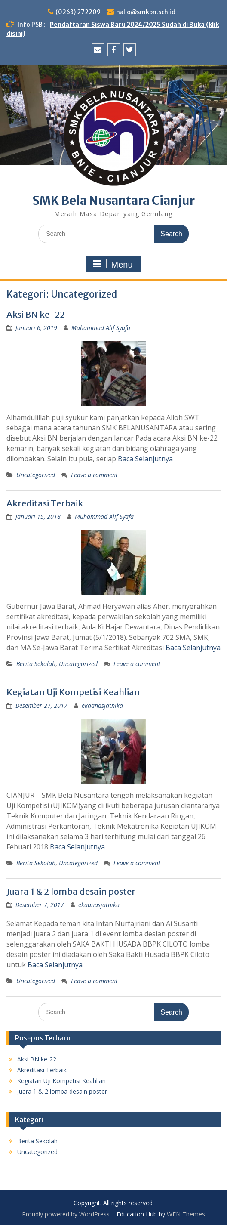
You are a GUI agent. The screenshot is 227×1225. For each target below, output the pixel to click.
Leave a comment (94, 475)
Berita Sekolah (35, 664)
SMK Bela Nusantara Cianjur (113, 200)
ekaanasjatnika (102, 705)
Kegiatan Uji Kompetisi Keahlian (73, 692)
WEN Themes (186, 1214)
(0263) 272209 (78, 12)
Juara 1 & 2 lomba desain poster (70, 891)
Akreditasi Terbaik (44, 503)
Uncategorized (35, 475)
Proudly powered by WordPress (66, 1214)
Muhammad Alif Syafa (100, 328)
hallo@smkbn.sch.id (145, 12)
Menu (112, 264)
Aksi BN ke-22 (35, 314)
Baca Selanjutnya (145, 458)
